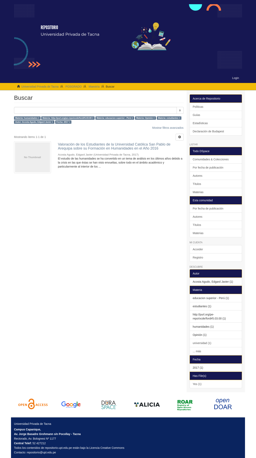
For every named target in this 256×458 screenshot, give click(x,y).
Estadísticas (200, 123)
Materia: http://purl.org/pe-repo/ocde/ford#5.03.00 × (68, 118)
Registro (198, 257)
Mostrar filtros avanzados (167, 127)
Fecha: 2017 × (63, 122)
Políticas (198, 106)
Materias (198, 192)
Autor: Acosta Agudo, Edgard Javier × (34, 122)
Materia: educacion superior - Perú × (115, 118)
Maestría (94, 86)
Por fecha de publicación (208, 167)
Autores (197, 175)
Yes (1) (197, 384)
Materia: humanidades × (27, 118)
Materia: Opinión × (145, 118)
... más (197, 351)
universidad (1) (202, 343)
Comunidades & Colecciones (211, 159)
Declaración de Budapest (208, 131)
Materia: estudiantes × (169, 118)
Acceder (198, 249)
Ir (180, 110)
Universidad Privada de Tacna (40, 86)
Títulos (197, 184)
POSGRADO (73, 86)
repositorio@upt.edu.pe (41, 452)
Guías (196, 115)
